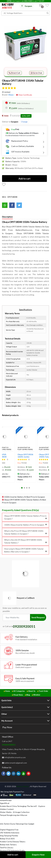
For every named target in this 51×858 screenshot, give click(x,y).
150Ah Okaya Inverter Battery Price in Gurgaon (25, 525)
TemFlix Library (6, 847)
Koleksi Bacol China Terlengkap (13, 806)
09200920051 (9, 744)
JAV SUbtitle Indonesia (9, 832)
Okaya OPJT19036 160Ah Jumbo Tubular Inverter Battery (25, 455)
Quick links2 (7, 707)
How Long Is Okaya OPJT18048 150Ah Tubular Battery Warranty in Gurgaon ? (25, 550)
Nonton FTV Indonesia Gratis (12, 850)
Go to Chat (36, 73)
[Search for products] (25, 13)
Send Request (38, 617)
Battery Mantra (23, 786)
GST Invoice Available (17, 152)
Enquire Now (38, 854)
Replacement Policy (16, 141)
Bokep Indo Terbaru (8, 844)
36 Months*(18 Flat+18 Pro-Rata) (25, 448)
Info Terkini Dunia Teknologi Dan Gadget (17, 824)
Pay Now (7, 727)
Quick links (6, 700)
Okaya (10, 95)
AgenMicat (4, 803)
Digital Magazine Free (9, 829)
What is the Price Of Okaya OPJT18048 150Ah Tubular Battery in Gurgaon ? (25, 532)
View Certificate (24, 95)
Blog (28, 694)
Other (4, 714)
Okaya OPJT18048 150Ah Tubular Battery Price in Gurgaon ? (25, 517)
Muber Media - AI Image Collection (15, 812)
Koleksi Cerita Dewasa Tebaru (12, 841)
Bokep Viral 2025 (7, 838)
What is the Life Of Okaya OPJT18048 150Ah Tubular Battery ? (25, 541)
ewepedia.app (6, 800)
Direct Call (14, 73)
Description (7, 217)
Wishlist (36, 694)
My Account (7, 720)
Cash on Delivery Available (19, 146)
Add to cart (12, 854)
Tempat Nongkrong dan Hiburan (13, 815)
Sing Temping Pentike (9, 835)
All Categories (19, 691)
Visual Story (18, 694)
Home (7, 691)
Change (24, 121)
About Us (31, 691)
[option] (25, 43)
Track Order (43, 691)
